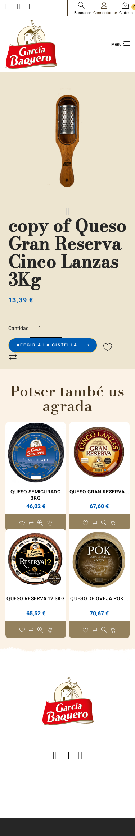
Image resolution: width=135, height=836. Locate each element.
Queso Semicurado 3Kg (35, 495)
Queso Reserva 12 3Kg (35, 598)
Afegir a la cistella (53, 345)
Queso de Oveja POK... (99, 598)
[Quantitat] (46, 328)
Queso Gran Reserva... (99, 492)
